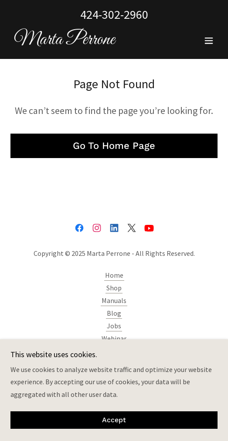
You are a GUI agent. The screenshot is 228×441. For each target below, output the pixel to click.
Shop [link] (114, 287)
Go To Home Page (114, 145)
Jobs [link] (114, 325)
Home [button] (114, 275)
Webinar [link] (114, 338)
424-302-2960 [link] (114, 14)
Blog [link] (114, 313)
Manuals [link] (114, 300)
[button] (209, 40)
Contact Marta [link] (114, 351)
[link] (62, 41)
